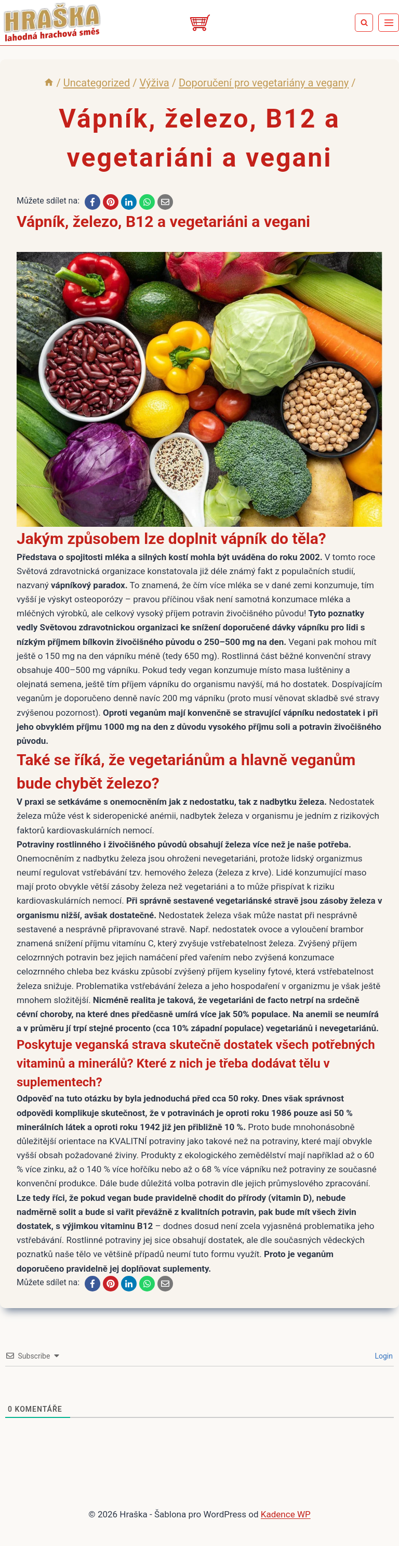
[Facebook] (92, 202)
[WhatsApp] (147, 202)
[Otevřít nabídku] (388, 22)
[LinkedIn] (129, 202)
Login (383, 1356)
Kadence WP (286, 1514)
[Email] (165, 202)
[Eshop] (199, 23)
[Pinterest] (110, 202)
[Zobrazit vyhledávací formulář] (364, 23)
